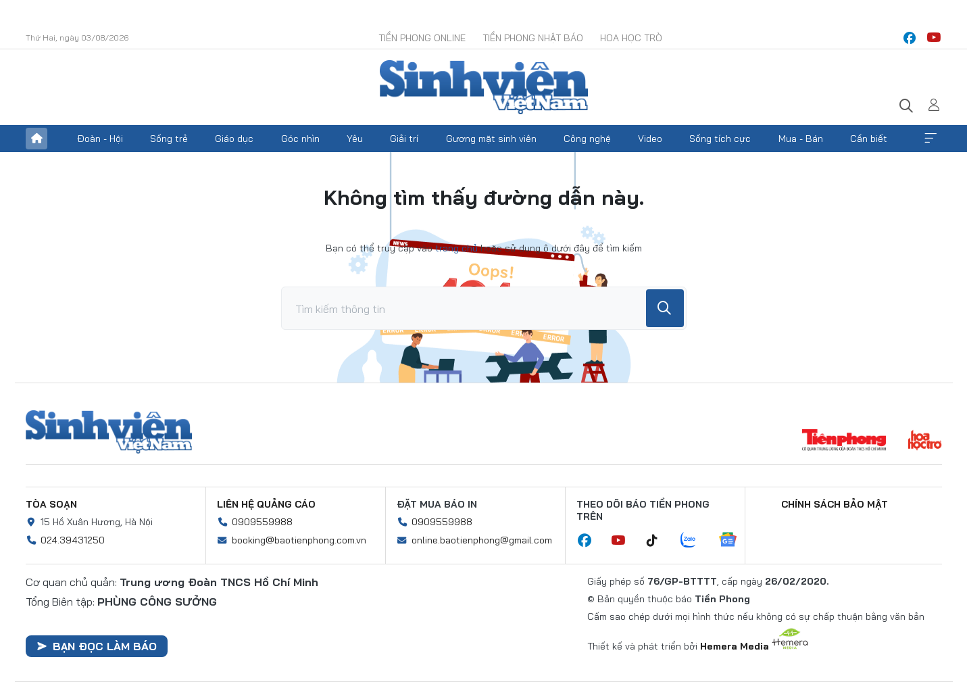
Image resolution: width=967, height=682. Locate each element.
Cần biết (868, 138)
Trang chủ (36, 138)
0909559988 (262, 522)
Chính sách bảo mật (834, 504)
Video (650, 138)
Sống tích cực (720, 138)
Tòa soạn (51, 504)
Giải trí (404, 138)
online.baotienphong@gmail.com (482, 540)
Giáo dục (234, 138)
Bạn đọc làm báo (96, 646)
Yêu (355, 138)
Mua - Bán (800, 138)
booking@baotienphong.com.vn (299, 540)
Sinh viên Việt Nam (109, 432)
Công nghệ (587, 138)
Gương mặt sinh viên (491, 138)
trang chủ (456, 248)
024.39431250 (73, 540)
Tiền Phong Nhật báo (532, 38)
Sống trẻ (169, 138)
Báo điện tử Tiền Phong (484, 87)
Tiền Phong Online (422, 38)
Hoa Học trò (631, 38)
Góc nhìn (300, 138)
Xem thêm (930, 138)
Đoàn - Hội (100, 138)
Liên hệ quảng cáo (266, 504)
